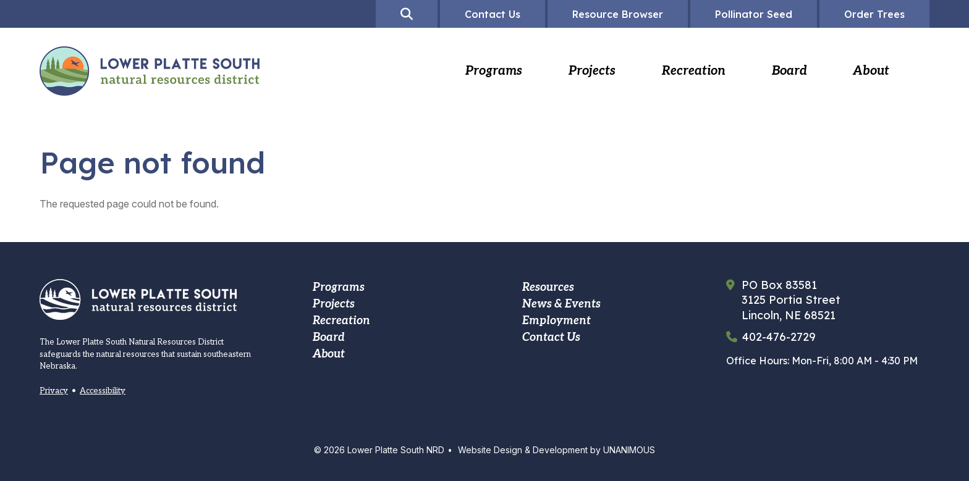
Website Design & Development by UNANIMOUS (556, 450)
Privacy (54, 391)
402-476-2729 (779, 337)
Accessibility (102, 391)
